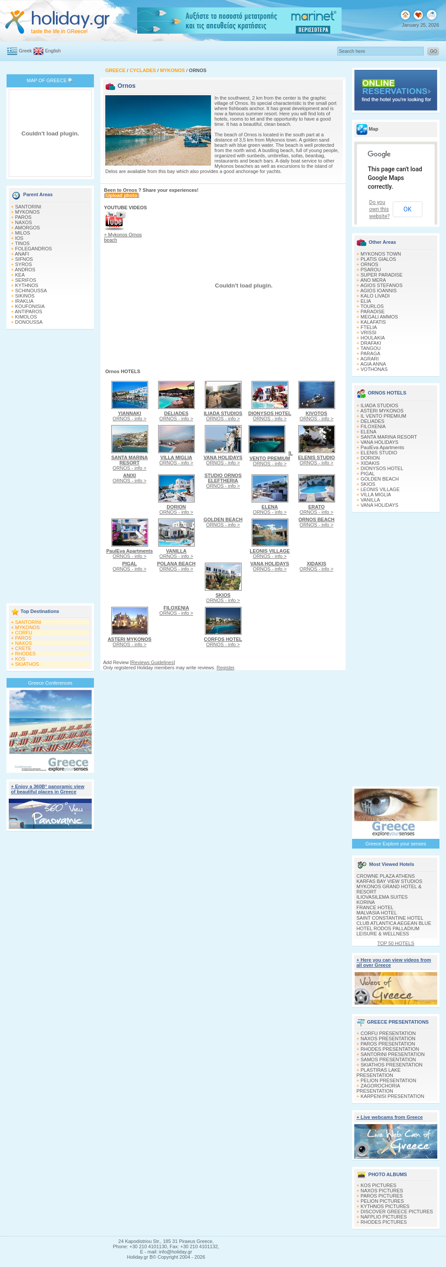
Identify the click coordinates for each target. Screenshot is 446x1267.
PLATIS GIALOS (378, 259)
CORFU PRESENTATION (388, 1033)
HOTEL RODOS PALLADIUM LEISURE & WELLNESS (387, 931)
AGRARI (369, 358)
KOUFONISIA (30, 306)
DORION (370, 457)
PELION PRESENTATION (388, 1080)
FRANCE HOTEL (375, 907)
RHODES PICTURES (384, 1222)
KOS (20, 658)
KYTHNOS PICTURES (385, 1206)
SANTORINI (28, 206)
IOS (19, 238)
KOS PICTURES (379, 1185)
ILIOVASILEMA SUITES (382, 897)
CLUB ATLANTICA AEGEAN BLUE (393, 923)
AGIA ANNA (373, 364)
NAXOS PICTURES (382, 1190)
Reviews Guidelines (152, 662)
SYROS (23, 264)
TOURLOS (372, 306)
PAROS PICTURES (382, 1195)
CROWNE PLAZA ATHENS (385, 876)
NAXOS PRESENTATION (388, 1038)
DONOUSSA (29, 322)
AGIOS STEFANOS (381, 285)
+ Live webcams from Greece (389, 1117)
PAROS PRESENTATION (388, 1043)
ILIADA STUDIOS (379, 405)
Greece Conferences (50, 682)
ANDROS (25, 269)
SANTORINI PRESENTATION (393, 1054)
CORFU (23, 632)
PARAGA (370, 353)
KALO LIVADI (375, 295)
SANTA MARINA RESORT (389, 437)
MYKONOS (27, 212)
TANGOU (370, 348)
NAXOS (23, 222)
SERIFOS (25, 280)
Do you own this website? (379, 209)
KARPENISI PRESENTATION (393, 1096)
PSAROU (371, 269)
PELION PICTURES (382, 1201)
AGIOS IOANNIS (378, 290)
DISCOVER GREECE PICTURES (397, 1211)
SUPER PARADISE (382, 274)
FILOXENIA (373, 426)
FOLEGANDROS (33, 248)
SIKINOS (25, 295)
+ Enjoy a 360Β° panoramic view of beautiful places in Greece (47, 789)
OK (407, 209)
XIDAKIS (370, 463)
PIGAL (368, 473)
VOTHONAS (374, 369)
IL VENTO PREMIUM (384, 416)
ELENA (369, 431)
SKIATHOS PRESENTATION (392, 1064)
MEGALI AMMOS (379, 316)
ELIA (366, 301)
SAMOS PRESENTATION (388, 1059)
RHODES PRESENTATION (390, 1049)
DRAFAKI (371, 343)
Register (225, 667)
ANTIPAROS (28, 311)
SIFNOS (24, 259)
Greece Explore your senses (396, 843)
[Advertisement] (50, 467)
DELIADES (372, 421)
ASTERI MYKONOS (382, 410)
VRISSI (369, 332)
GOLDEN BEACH (380, 478)
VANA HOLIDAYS (379, 442)
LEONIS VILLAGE (380, 489)
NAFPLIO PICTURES (384, 1216)
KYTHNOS (26, 285)
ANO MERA (373, 280)
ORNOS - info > (129, 416)
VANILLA (370, 499)
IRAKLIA (24, 301)
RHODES (25, 653)
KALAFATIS (373, 322)
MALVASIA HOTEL (376, 912)
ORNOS (369, 264)
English (53, 50)
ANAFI (22, 253)
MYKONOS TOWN (381, 253)
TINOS (22, 243)
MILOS (22, 232)
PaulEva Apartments (383, 447)
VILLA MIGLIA (376, 494)
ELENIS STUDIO (379, 452)
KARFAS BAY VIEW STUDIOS (389, 881)
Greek (25, 50)
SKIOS (368, 484)
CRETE (23, 648)
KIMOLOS (26, 316)
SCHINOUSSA (31, 290)
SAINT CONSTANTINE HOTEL (389, 918)
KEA (20, 274)
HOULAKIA (373, 337)
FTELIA (369, 327)
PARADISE (373, 311)
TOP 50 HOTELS (396, 943)
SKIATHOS (27, 664)
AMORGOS (27, 227)
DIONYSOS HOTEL (382, 468)
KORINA (365, 902)
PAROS (23, 217)
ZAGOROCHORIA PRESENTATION (378, 1088)
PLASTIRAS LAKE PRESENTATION (378, 1072)
